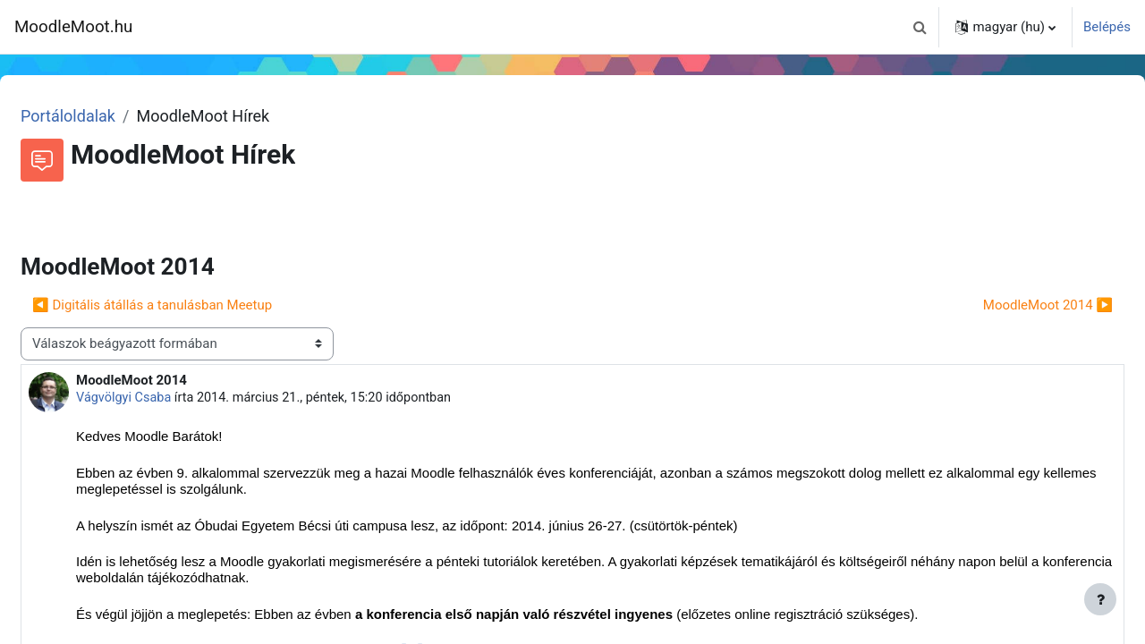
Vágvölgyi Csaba (168, 398)
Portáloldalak (111, 115)
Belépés (1107, 27)
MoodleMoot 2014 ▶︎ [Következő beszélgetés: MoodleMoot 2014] (1005, 305)
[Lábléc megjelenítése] (1100, 599)
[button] (919, 27)
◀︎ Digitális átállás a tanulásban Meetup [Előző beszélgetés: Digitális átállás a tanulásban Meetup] (195, 305)
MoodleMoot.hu (73, 27)
